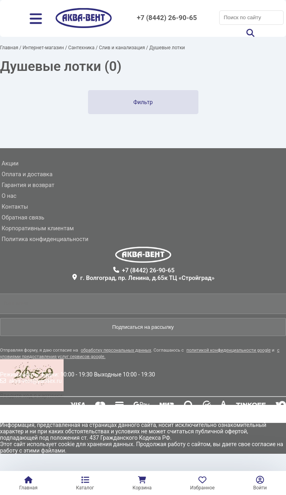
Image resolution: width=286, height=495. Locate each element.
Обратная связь (23, 217)
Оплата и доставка (27, 174)
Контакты (15, 206)
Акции (10, 163)
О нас (9, 196)
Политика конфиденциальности (45, 239)
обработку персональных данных (116, 350)
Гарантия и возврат (28, 185)
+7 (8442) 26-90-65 (167, 18)
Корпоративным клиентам (38, 228)
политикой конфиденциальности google (228, 350)
